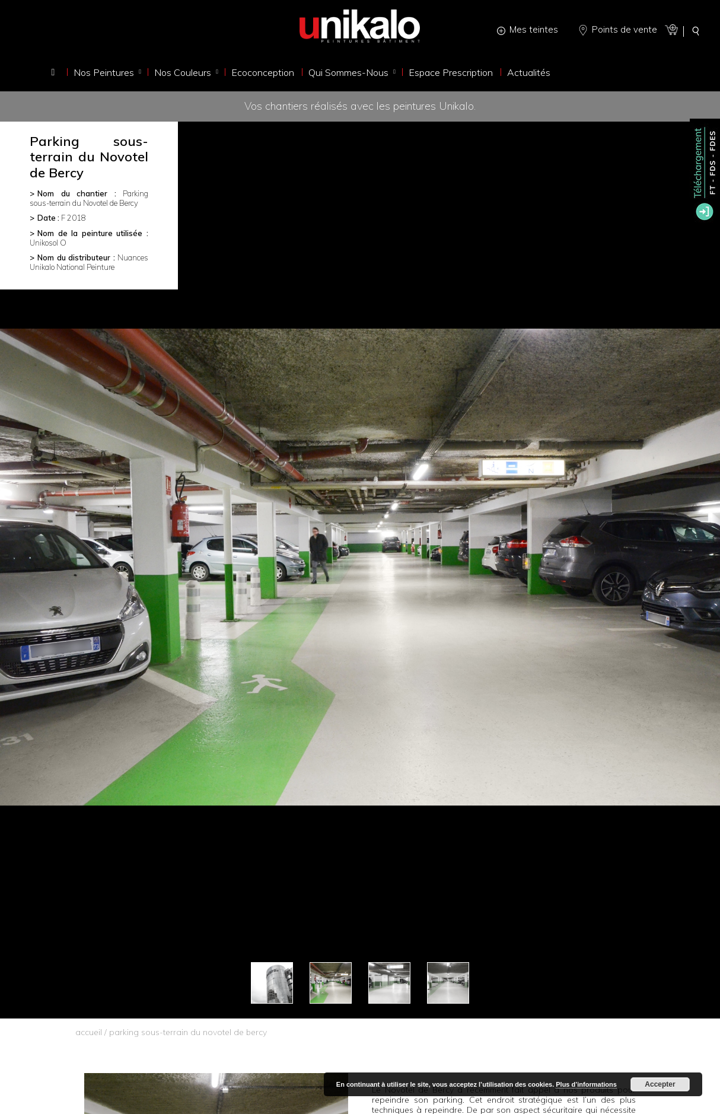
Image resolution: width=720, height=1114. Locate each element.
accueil (88, 1032)
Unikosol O (48, 242)
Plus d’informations (586, 1084)
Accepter (660, 1084)
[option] (360, 567)
